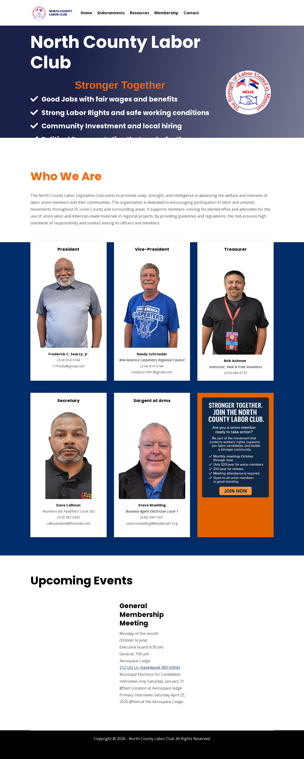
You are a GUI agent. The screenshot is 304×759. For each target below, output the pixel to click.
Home (86, 12)
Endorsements (111, 12)
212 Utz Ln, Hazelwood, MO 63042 (149, 667)
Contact (191, 12)
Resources (139, 12)
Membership (166, 12)
